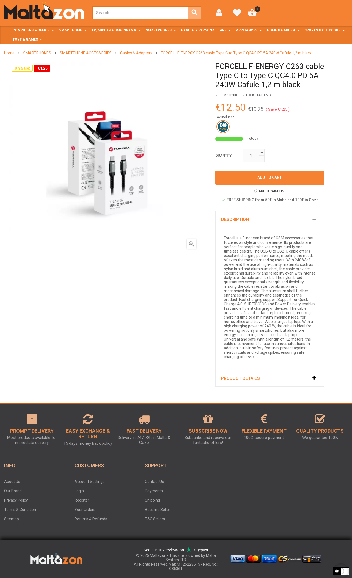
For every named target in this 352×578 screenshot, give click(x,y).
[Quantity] (251, 155)
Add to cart (269, 177)
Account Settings (90, 481)
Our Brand (13, 491)
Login (79, 491)
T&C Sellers (155, 519)
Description (235, 219)
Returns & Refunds (91, 519)
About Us (12, 481)
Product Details (240, 378)
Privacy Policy (16, 500)
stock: (249, 95)
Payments (154, 491)
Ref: (218, 95)
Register (82, 500)
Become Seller (157, 509)
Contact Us (154, 481)
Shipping (152, 500)
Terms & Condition (20, 509)
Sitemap (11, 519)
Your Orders (85, 509)
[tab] (270, 219)
